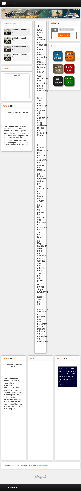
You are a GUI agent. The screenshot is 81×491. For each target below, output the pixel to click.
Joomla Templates (42, 465)
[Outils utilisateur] (39, 26)
